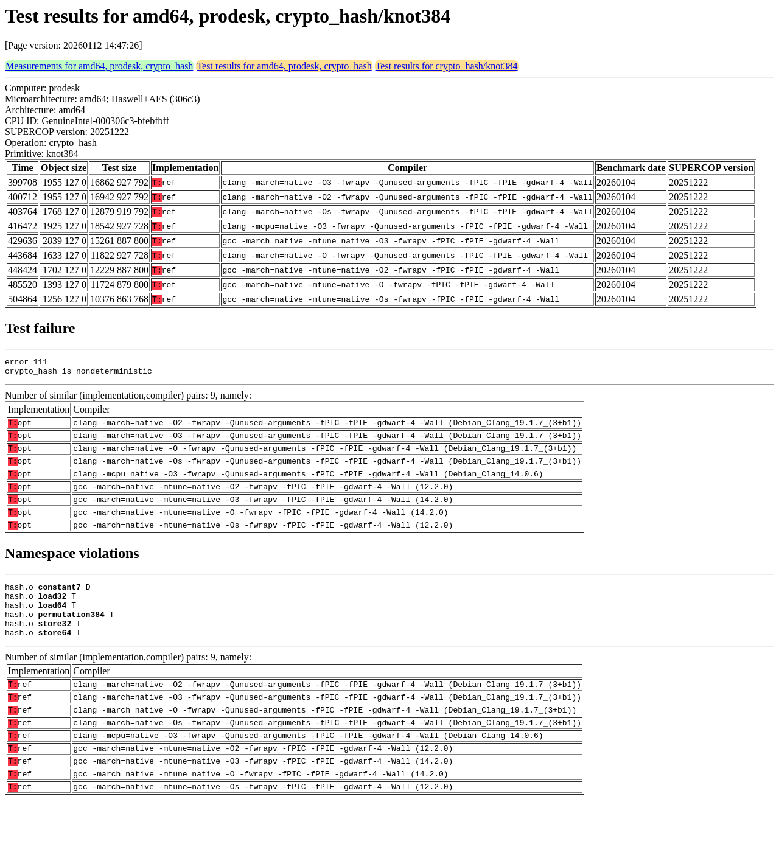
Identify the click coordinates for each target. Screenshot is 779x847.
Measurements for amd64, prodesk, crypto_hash (99, 66)
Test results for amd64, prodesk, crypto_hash (284, 66)
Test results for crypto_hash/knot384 (447, 66)
